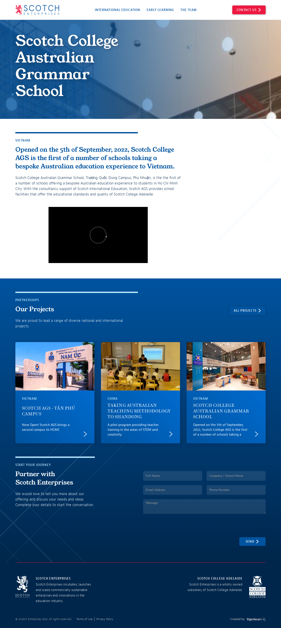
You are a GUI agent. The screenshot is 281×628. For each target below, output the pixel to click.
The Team (188, 10)
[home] (37, 10)
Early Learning (160, 10)
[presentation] (176, 526)
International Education (117, 10)
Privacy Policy (104, 619)
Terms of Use (84, 619)
